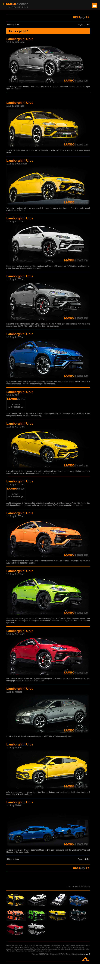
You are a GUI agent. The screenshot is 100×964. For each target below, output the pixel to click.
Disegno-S (86, 954)
